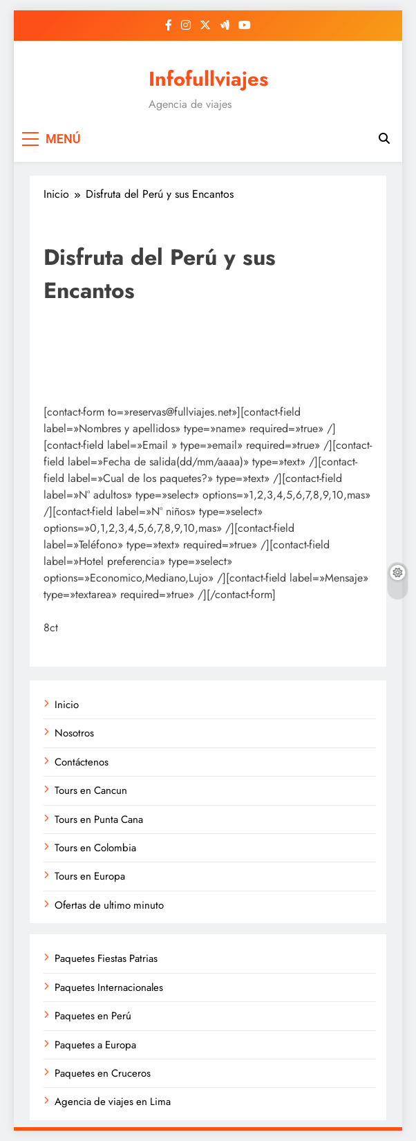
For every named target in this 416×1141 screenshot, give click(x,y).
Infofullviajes (208, 78)
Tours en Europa (90, 876)
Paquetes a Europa (95, 1044)
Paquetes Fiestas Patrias (106, 958)
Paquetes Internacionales (109, 987)
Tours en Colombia (95, 847)
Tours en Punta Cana (99, 819)
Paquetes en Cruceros (103, 1073)
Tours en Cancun (91, 790)
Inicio (67, 704)
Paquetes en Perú (93, 1015)
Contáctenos (81, 762)
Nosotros (74, 733)
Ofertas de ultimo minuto (109, 905)
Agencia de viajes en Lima (113, 1101)
